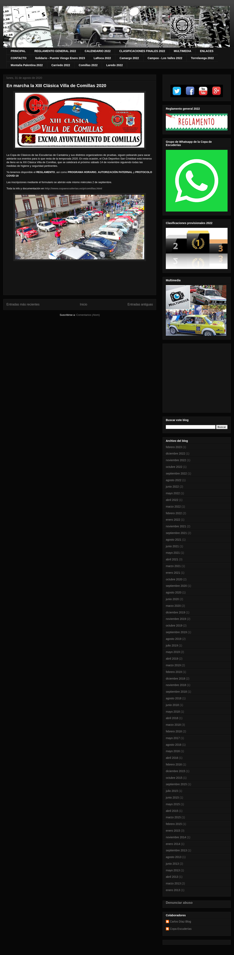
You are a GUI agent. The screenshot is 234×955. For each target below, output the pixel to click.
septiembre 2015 (176, 784)
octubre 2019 (174, 625)
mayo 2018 (173, 711)
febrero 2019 (174, 672)
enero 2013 (173, 890)
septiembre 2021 (176, 533)
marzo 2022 (173, 506)
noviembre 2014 (176, 837)
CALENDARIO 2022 (98, 51)
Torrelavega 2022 (202, 58)
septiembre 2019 (176, 632)
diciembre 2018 (175, 678)
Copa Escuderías (180, 928)
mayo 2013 (173, 870)
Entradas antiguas (140, 304)
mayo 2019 (173, 652)
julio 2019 (172, 645)
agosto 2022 (173, 480)
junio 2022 (172, 486)
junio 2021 (172, 546)
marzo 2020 (173, 605)
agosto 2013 (173, 857)
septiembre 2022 (176, 473)
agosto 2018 (173, 698)
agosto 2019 (173, 638)
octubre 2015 (174, 777)
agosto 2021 (173, 539)
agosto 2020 (173, 592)
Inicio (83, 304)
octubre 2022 (174, 466)
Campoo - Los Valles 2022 (165, 58)
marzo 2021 (173, 566)
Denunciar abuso (179, 902)
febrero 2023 (174, 447)
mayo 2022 (173, 493)
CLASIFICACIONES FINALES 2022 (142, 51)
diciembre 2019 (175, 612)
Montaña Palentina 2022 (27, 65)
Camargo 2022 (129, 58)
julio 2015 (172, 790)
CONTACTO (18, 58)
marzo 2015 (173, 817)
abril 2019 (172, 658)
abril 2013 (172, 876)
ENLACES (206, 51)
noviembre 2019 (176, 618)
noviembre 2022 (176, 460)
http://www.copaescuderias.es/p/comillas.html (73, 188)
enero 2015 (173, 830)
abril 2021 (172, 559)
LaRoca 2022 (102, 58)
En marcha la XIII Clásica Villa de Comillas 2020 (56, 85)
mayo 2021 (173, 552)
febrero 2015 (174, 824)
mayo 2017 (173, 738)
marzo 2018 (173, 724)
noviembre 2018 (176, 685)
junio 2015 (172, 797)
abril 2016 (172, 757)
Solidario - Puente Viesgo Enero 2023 (60, 58)
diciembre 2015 (175, 771)
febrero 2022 (174, 513)
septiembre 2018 (176, 691)
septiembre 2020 (176, 585)
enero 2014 (173, 844)
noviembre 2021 (176, 526)
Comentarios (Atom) (88, 314)
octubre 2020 (174, 579)
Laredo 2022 (114, 65)
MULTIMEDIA (182, 51)
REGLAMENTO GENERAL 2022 (55, 51)
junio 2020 (172, 599)
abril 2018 (172, 718)
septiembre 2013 (176, 850)
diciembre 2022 (175, 453)
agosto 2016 (173, 744)
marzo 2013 (173, 883)
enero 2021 (173, 572)
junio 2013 (172, 863)
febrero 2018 (174, 731)
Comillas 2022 (88, 65)
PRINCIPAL (18, 51)
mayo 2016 (173, 751)
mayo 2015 (173, 804)
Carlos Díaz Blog (180, 921)
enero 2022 (173, 519)
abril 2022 (172, 499)
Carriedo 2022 (60, 65)
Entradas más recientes (23, 304)
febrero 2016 (174, 764)
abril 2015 (172, 810)
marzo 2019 (173, 665)
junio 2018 (172, 705)
